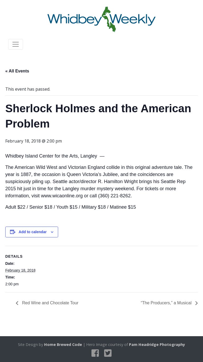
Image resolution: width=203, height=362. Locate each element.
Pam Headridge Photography (157, 344)
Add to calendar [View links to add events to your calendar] (33, 232)
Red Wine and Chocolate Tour (50, 303)
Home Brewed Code (63, 344)
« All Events (17, 71)
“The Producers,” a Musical (167, 303)
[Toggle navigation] (15, 44)
